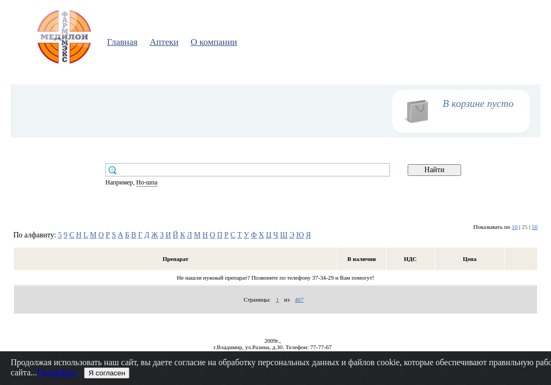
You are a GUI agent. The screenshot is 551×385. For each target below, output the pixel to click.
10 (515, 227)
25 (524, 227)
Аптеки (164, 42)
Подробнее (56, 372)
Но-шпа (147, 182)
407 (299, 299)
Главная (122, 42)
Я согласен (106, 373)
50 (535, 227)
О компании (213, 42)
